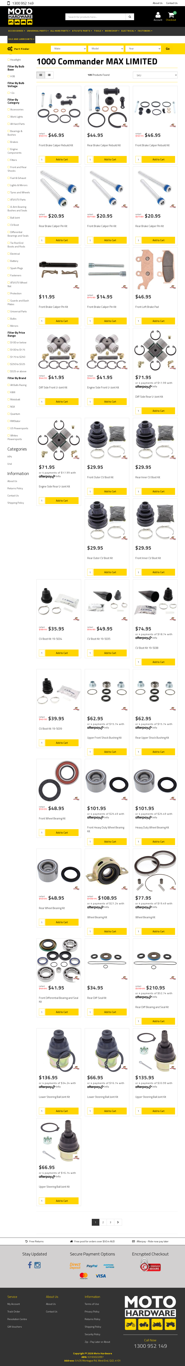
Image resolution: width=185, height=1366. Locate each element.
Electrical (128, 30)
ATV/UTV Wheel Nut (17, 284)
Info (154, 386)
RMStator (15, 421)
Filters (13, 160)
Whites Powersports (15, 437)
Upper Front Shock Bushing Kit (104, 738)
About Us (158, 3)
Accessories (16, 30)
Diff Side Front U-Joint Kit (53, 387)
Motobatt (15, 399)
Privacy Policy (92, 1311)
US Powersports (19, 428)
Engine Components (15, 151)
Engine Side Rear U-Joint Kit (54, 486)
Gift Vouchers (14, 1326)
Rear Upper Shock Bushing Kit (152, 738)
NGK (12, 406)
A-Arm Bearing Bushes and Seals (17, 208)
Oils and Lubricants (21, 39)
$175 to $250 (17, 357)
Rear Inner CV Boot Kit (147, 477)
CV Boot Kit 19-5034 (50, 639)
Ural (9, 464)
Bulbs (13, 318)
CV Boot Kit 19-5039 (50, 729)
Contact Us (172, 3)
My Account (13, 1304)
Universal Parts (38, 30)
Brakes (14, 142)
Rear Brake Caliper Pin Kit (53, 226)
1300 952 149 (22, 3)
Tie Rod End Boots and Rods (16, 244)
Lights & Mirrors (19, 185)
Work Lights (16, 116)
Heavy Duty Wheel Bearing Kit (152, 827)
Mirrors (14, 326)
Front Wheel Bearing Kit (52, 818)
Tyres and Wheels (20, 192)
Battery (14, 261)
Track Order (13, 1311)
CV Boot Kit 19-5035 (98, 639)
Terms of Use (92, 1304)
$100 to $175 (17, 349)
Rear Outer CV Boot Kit (100, 558)
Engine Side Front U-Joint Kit (103, 387)
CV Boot (14, 225)
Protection (16, 293)
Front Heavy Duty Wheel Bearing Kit (105, 829)
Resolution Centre (17, 1319)
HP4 (9, 456)
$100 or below (18, 342)
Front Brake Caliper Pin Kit (101, 226)
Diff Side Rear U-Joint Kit (149, 397)
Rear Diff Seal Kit (96, 998)
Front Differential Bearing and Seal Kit (58, 1000)
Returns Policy (15, 488)
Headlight (15, 59)
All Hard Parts (60, 30)
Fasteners (145, 30)
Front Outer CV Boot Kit (100, 477)
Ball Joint (15, 217)
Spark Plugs (16, 268)
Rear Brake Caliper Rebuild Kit (104, 145)
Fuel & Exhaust (18, 178)
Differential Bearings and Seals (18, 233)
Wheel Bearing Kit (97, 917)
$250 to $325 (17, 364)
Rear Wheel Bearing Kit (52, 908)
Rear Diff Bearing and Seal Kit (152, 1007)
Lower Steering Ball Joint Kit (54, 1097)
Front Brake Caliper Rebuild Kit (56, 145)
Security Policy (92, 1334)
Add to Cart (62, 159)
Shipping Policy (15, 503)
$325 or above (18, 371)
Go (168, 48)
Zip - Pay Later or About (97, 1342)
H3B (12, 76)
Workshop (112, 30)
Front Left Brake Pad (147, 307)
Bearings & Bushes (15, 133)
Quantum (15, 414)
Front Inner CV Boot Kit (148, 558)
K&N (12, 392)
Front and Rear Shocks (17, 169)
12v (12, 93)
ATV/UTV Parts (82, 30)
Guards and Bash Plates (18, 302)
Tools (98, 30)
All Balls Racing (18, 385)
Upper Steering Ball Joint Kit (150, 1097)
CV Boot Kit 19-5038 (146, 648)
